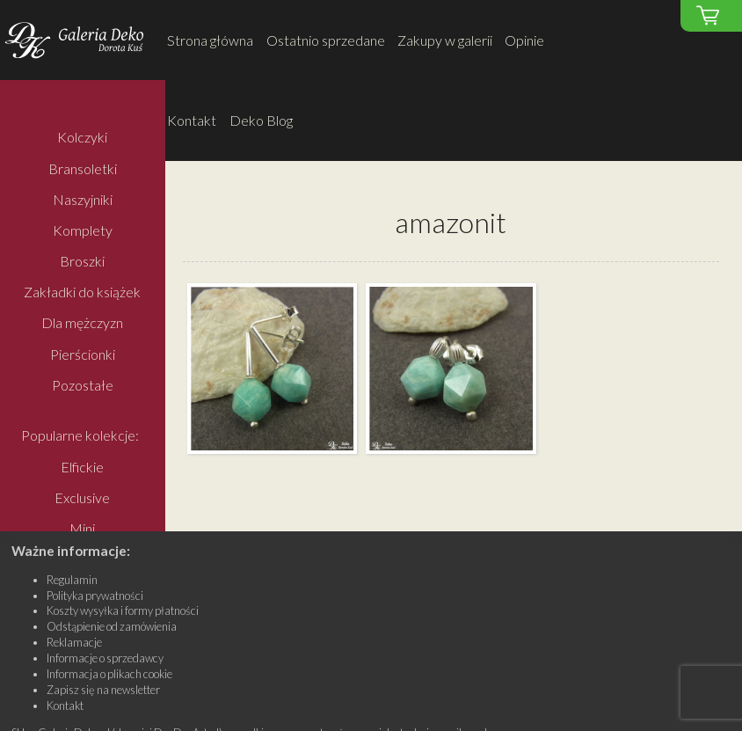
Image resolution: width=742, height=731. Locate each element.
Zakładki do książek (82, 292)
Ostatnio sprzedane (325, 40)
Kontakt (191, 120)
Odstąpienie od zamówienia (112, 626)
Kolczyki (82, 137)
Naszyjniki (83, 199)
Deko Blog (261, 120)
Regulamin (72, 580)
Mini (82, 528)
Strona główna (210, 40)
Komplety (83, 230)
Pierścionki (82, 354)
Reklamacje (74, 642)
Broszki (82, 260)
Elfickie (82, 466)
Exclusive (82, 497)
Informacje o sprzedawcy (105, 658)
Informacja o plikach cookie (109, 674)
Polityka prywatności (95, 595)
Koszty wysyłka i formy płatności (123, 610)
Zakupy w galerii (444, 40)
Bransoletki (82, 168)
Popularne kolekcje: (80, 436)
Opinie (524, 40)
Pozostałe (82, 384)
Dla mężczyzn (82, 323)
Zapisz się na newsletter (103, 690)
